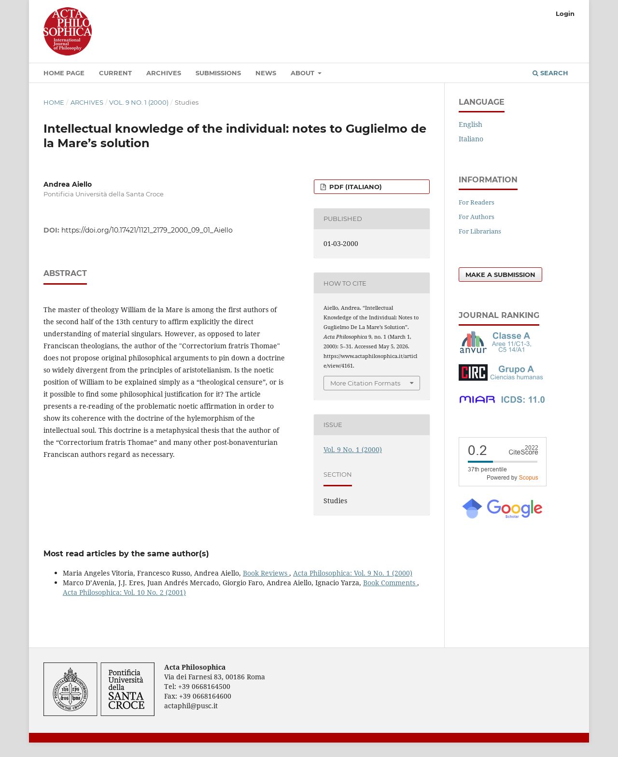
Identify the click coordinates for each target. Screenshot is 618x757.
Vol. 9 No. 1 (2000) (139, 102)
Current (115, 73)
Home (53, 102)
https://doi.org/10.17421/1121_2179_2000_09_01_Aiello (147, 230)
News (265, 73)
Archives (163, 73)
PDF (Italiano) (354, 187)
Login (565, 13)
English (470, 124)
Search (550, 73)
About (303, 73)
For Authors (476, 216)
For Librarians (480, 231)
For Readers (476, 202)
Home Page (63, 73)
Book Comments (390, 582)
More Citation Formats (365, 383)
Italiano (471, 138)
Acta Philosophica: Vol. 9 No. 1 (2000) (352, 573)
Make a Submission (500, 274)
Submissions (218, 73)
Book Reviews (266, 573)
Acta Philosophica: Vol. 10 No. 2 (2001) (124, 592)
